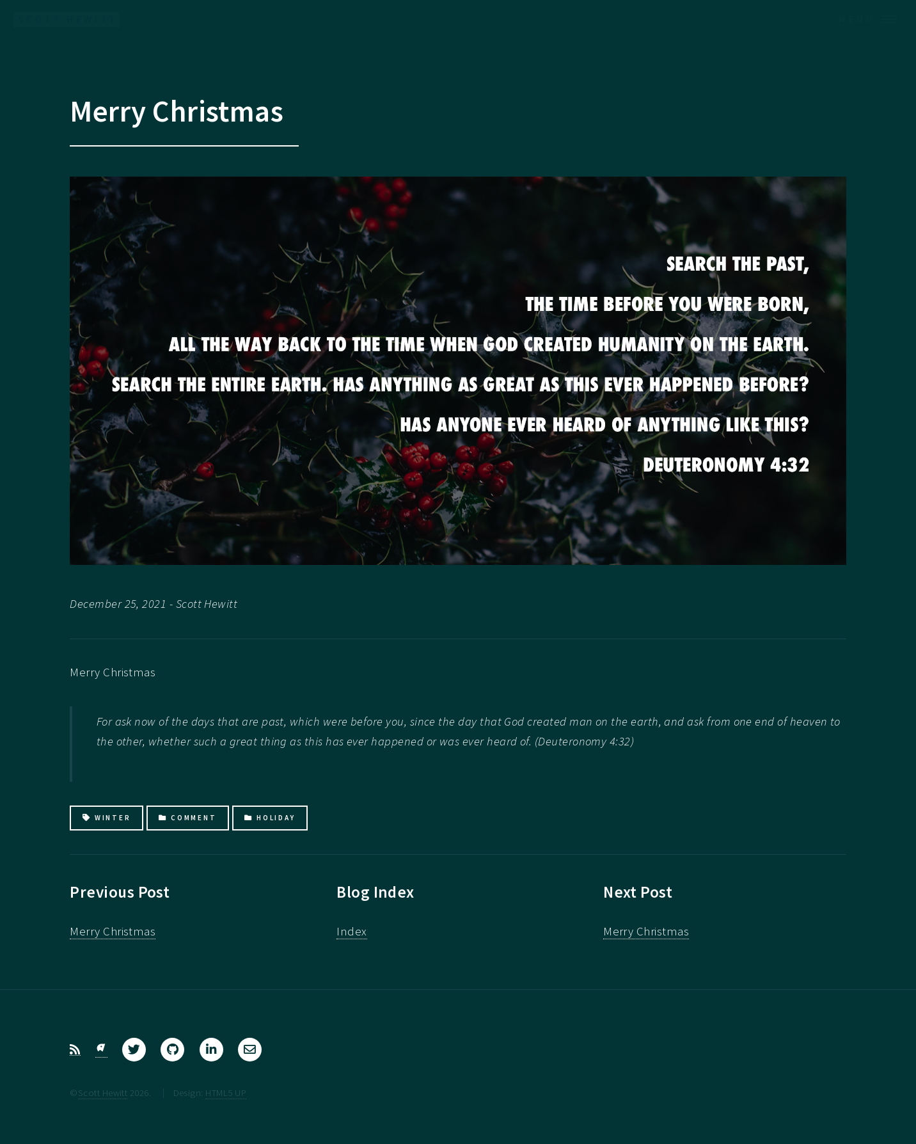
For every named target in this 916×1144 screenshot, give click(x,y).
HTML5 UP (225, 1092)
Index (351, 931)
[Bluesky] (101, 1050)
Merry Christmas (112, 931)
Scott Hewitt (103, 1092)
